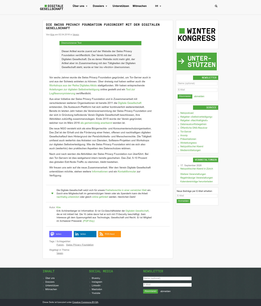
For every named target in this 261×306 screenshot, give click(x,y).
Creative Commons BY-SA (85, 302)
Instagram (97, 282)
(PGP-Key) (88, 221)
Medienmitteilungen (190, 150)
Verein (76, 35)
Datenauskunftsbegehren (193, 124)
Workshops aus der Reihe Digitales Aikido (73, 85)
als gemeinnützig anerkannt (96, 123)
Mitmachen (140, 6)
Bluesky (96, 278)
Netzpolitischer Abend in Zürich (196, 169)
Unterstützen (121, 6)
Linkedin (96, 286)
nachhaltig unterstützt (68, 197)
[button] (60, 234)
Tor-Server (185, 132)
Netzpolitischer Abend (191, 147)
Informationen (100, 172)
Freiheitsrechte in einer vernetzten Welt (126, 190)
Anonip (184, 136)
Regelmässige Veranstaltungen (196, 178)
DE (159, 6)
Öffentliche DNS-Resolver (193, 128)
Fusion (60, 245)
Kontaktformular (127, 172)
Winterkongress (188, 143)
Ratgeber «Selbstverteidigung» (196, 117)
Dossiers (101, 6)
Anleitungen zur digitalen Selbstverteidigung (74, 89)
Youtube (96, 293)
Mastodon (97, 289)
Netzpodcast (187, 113)
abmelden (199, 96)
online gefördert (100, 197)
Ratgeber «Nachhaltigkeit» (194, 121)
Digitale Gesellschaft (129, 103)
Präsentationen (188, 139)
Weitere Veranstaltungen (193, 174)
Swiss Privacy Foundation (80, 245)
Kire (52, 35)
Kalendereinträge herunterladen (196, 182)
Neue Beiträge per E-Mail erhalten (194, 191)
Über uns (81, 6)
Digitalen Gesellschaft (137, 211)
